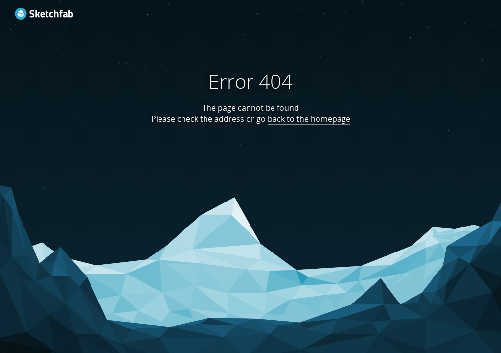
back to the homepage (309, 118)
